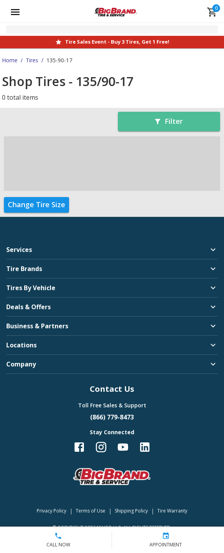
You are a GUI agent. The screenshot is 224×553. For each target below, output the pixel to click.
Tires (32, 60)
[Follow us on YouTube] (123, 447)
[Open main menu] (15, 12)
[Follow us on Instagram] (101, 447)
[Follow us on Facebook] (79, 447)
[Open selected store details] (112, 29)
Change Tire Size (36, 204)
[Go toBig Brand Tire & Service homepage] (115, 12)
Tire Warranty (172, 510)
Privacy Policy (51, 510)
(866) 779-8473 (112, 417)
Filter (168, 121)
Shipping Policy (131, 510)
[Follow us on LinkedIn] (145, 447)
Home (10, 60)
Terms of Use (90, 510)
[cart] (212, 12)
